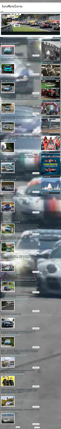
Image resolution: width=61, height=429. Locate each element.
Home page (18, 427)
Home (2, 11)
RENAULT (15, 43)
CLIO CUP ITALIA (9, 43)
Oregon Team (15, 374)
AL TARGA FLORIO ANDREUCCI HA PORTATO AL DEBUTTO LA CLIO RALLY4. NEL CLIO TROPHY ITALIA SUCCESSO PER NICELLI (19, 276)
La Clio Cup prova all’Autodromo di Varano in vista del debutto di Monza (19, 296)
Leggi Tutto (35, 55)
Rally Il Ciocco (11, 355)
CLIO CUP (8, 120)
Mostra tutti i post (30, 37)
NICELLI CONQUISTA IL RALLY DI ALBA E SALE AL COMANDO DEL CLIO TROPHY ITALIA (19, 238)
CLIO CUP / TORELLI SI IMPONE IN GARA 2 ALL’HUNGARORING (16, 176)
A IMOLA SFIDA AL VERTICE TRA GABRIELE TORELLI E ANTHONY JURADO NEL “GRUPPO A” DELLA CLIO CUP (19, 157)
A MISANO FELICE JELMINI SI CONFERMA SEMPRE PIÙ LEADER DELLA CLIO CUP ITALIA (20, 40)
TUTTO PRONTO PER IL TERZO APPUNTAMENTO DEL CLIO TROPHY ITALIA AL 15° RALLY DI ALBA (19, 256)
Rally (14, 80)
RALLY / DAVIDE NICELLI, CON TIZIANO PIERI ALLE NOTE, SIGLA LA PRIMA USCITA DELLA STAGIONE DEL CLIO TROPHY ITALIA (20, 352)
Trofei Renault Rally (22, 355)
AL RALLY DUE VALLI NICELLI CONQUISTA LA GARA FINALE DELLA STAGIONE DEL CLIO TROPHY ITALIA (20, 78)
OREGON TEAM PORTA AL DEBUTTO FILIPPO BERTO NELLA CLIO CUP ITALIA (18, 371)
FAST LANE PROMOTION (18, 298)
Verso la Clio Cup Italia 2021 (11, 314)
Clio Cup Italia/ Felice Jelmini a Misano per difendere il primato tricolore (20, 59)
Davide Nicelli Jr (16, 101)
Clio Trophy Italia (10, 80)
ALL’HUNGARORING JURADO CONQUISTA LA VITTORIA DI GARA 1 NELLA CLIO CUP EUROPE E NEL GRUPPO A (19, 196)
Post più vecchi (37, 427)
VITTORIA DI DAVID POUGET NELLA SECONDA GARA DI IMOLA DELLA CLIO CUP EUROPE (18, 117)
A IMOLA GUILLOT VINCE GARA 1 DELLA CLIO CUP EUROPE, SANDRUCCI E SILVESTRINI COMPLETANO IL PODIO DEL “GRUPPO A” (20, 137)
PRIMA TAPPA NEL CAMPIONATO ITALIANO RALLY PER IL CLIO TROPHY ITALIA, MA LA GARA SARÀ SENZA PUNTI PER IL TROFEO (19, 391)
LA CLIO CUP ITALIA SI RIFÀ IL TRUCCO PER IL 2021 (20, 410)
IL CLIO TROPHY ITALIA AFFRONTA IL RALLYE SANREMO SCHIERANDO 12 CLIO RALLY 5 (18, 332)
